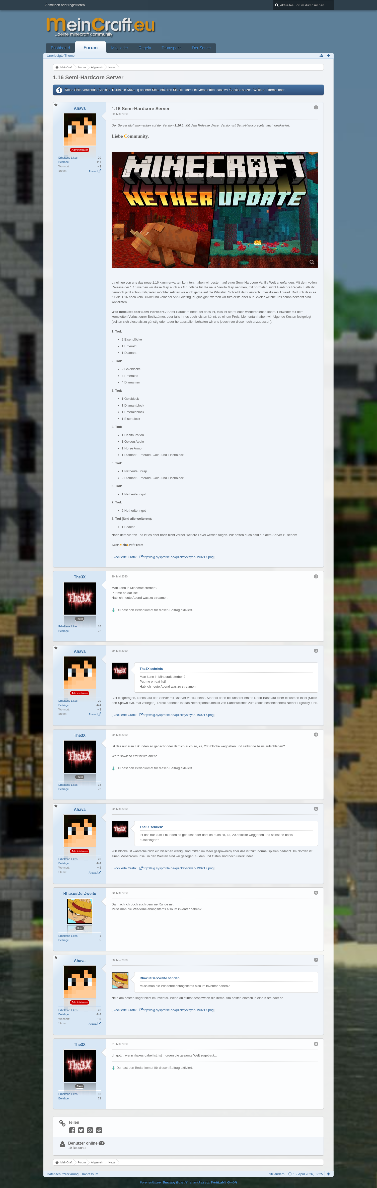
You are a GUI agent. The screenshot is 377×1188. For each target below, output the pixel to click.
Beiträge (63, 161)
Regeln (145, 48)
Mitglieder (119, 48)
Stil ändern (276, 1174)
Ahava (93, 171)
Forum (91, 47)
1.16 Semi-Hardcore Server (88, 77)
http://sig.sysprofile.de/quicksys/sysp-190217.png (178, 557)
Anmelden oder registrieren (65, 5)
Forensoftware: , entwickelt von (188, 1182)
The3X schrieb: (151, 669)
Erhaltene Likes (68, 157)
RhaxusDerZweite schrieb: (160, 978)
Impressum (90, 1174)
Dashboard (60, 48)
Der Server (201, 48)
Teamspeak (172, 48)
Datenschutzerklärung (63, 1174)
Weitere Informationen (269, 90)
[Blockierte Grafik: (125, 557)
